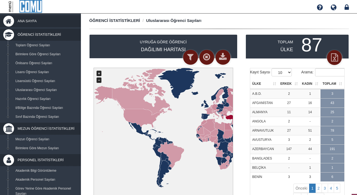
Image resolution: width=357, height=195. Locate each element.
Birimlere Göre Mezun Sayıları (37, 148)
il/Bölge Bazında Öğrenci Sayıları (39, 108)
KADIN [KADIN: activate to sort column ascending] (307, 84)
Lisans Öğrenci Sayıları (32, 72)
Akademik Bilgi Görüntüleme (35, 171)
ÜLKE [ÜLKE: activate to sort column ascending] (256, 84)
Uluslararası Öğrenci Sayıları (36, 90)
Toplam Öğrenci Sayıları (32, 45)
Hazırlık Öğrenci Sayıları (33, 99)
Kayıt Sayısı (271, 72)
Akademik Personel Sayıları (35, 179)
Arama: (322, 72)
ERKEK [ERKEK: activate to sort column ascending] (286, 84)
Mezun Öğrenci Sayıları (32, 139)
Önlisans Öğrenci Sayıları (33, 63)
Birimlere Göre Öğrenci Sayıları (38, 54)
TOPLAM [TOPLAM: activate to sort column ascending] (329, 84)
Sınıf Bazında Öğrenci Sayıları (37, 117)
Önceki (302, 188)
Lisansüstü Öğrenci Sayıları (35, 81)
